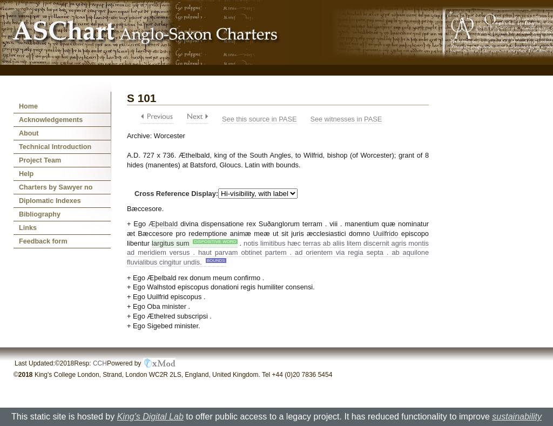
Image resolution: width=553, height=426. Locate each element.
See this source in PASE (259, 119)
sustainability (517, 416)
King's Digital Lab (150, 416)
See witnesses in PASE (346, 119)
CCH (100, 363)
